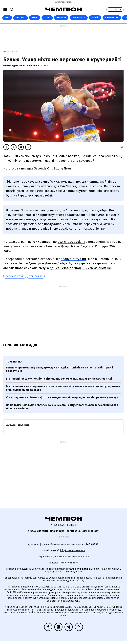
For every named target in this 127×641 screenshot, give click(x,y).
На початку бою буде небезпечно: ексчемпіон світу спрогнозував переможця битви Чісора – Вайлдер (62, 406)
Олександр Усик (14, 276)
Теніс (47, 17)
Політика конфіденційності (82, 531)
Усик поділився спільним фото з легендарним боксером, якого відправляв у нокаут (62, 397)
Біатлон (61, 17)
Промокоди (63, 536)
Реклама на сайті (38, 531)
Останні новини (17, 425)
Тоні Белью (35, 276)
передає (27, 168)
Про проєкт (57, 531)
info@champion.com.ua (72, 550)
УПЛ (7, 17)
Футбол (20, 17)
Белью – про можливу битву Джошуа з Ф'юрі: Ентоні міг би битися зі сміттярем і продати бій (59, 369)
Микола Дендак (13, 65)
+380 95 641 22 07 (69, 562)
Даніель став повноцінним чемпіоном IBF (80, 268)
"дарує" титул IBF (73, 259)
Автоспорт (111, 17)
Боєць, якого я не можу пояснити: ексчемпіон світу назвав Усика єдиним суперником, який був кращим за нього (63, 388)
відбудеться (85, 246)
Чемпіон (7, 52)
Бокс (35, 17)
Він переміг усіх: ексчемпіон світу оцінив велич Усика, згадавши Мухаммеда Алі (59, 378)
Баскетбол (78, 17)
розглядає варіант (71, 242)
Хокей (95, 17)
